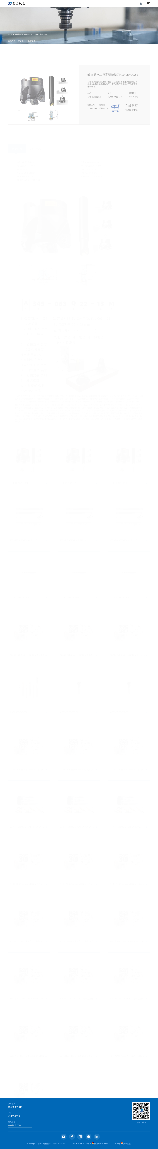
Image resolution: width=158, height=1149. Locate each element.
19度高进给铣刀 (42, 34)
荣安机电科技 (43, 1144)
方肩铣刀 (21, 41)
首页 (12, 34)
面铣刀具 (11, 41)
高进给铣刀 (29, 34)
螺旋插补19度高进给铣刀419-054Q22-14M (111, 83)
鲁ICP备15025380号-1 (81, 1144)
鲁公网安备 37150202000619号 (105, 1144)
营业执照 (126, 1144)
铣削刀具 (19, 34)
